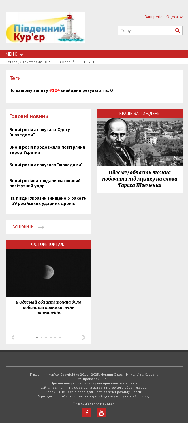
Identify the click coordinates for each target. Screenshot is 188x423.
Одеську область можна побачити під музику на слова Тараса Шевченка (139, 178)
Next (83, 337)
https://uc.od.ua (45, 31)
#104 (54, 90)
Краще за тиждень (139, 113)
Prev (13, 337)
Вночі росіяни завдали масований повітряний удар (45, 182)
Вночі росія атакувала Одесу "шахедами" (39, 131)
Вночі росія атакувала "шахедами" (46, 164)
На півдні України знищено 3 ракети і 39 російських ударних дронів (48, 200)
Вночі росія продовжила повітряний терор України (47, 149)
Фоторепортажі (48, 244)
